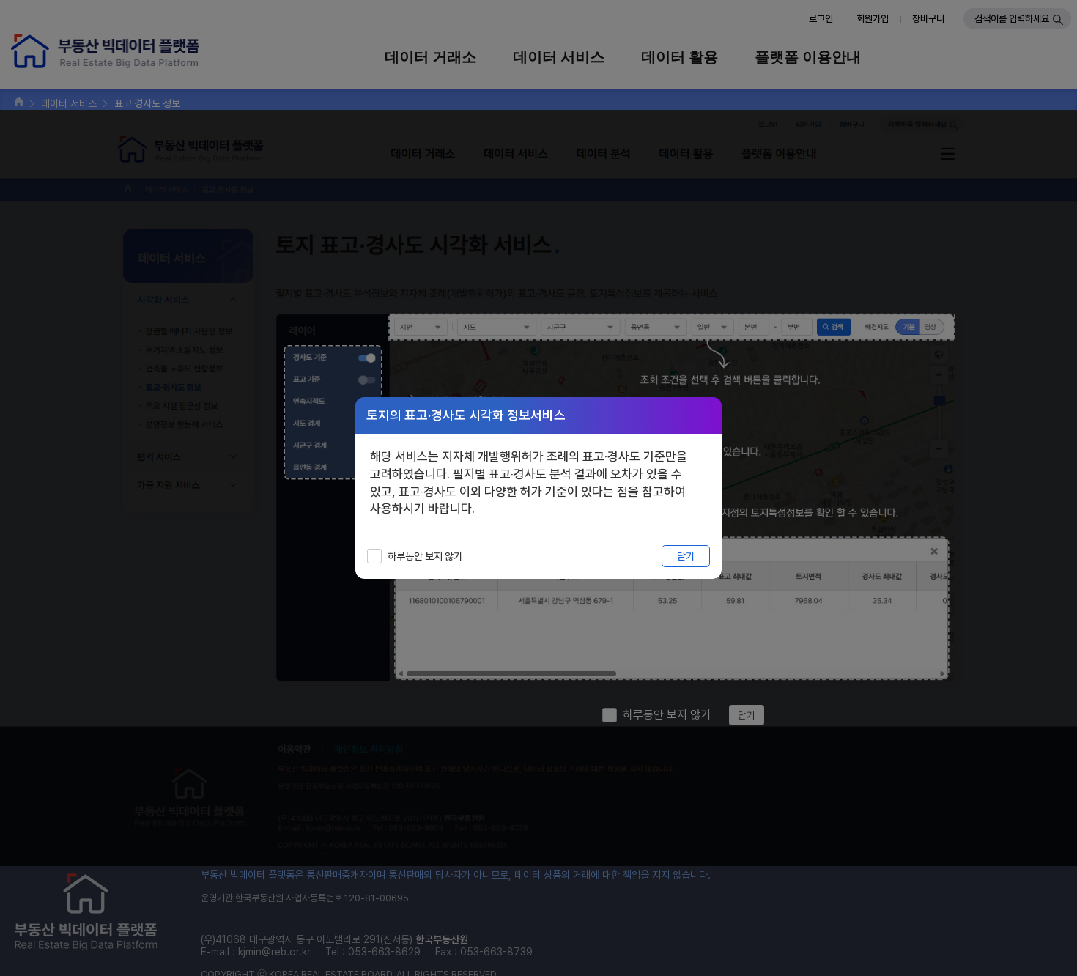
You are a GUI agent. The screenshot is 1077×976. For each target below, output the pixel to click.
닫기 (686, 556)
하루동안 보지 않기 (425, 556)
